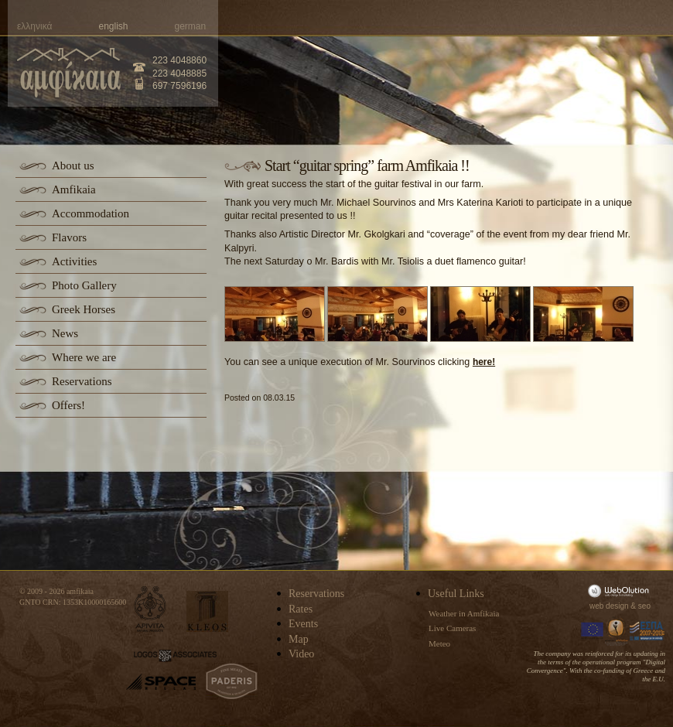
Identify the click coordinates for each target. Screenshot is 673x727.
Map (299, 639)
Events (303, 624)
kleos (207, 611)
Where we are (84, 357)
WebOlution (621, 590)
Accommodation (90, 213)
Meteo (439, 643)
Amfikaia (74, 189)
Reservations (81, 381)
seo (644, 606)
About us (73, 165)
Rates (301, 609)
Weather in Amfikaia (464, 613)
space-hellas (161, 682)
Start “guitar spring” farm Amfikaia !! (367, 165)
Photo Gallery (84, 285)
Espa (647, 631)
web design (609, 606)
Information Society (617, 631)
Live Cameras (452, 628)
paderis (232, 681)
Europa (592, 631)
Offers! (68, 405)
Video (301, 654)
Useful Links (456, 593)
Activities (74, 261)
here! (484, 362)
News (65, 333)
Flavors (69, 237)
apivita (150, 609)
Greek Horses (83, 309)
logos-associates (175, 656)
